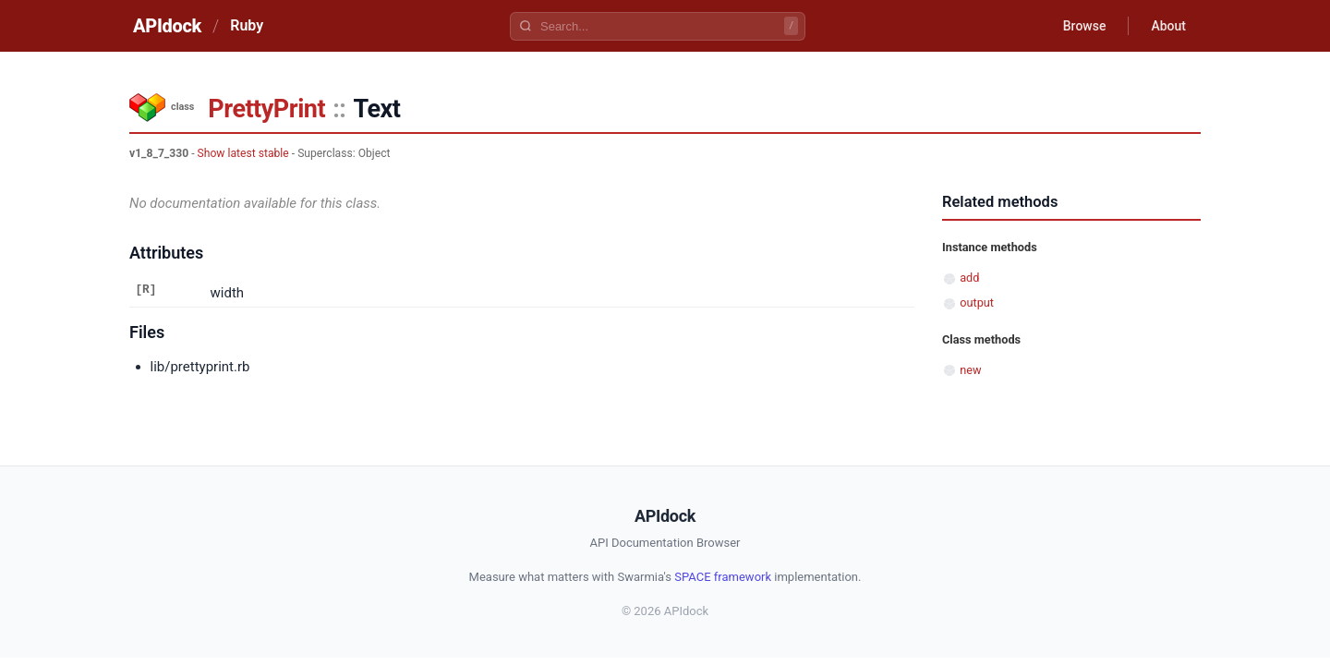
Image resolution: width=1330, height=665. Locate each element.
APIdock (167, 26)
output (977, 302)
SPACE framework (722, 577)
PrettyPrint (266, 109)
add (969, 277)
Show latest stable (243, 153)
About (1168, 25)
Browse (1084, 25)
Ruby (246, 25)
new (970, 370)
